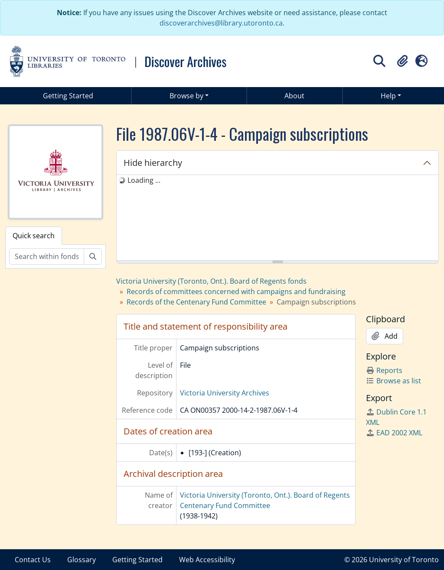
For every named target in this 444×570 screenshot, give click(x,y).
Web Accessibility (207, 559)
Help (388, 95)
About (294, 95)
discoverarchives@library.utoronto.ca (221, 23)
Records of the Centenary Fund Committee (196, 302)
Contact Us (33, 559)
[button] (402, 61)
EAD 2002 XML (394, 432)
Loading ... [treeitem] (143, 180)
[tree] (277, 218)
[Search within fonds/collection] (46, 256)
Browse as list (393, 380)
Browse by (186, 95)
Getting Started (68, 95)
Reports (384, 370)
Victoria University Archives (224, 393)
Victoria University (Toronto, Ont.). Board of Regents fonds (211, 281)
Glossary (81, 559)
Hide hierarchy (153, 162)
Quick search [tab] (34, 235)
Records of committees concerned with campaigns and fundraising (236, 291)
